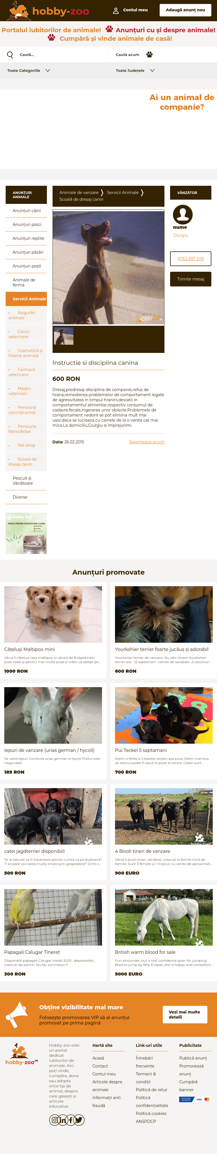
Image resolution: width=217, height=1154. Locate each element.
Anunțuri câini (27, 210)
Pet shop (26, 445)
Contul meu (104, 1074)
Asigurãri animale (21, 315)
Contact (100, 1066)
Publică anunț (193, 1058)
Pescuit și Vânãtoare (23, 481)
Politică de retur (152, 1089)
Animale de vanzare (79, 192)
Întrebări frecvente (145, 1062)
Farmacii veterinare (21, 372)
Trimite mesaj (190, 279)
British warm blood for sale (145, 952)
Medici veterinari (19, 391)
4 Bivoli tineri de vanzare (142, 851)
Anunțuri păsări (28, 252)
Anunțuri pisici (27, 224)
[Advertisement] (73, 129)
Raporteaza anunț (147, 442)
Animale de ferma (24, 282)
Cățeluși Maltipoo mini (29, 649)
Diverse (20, 497)
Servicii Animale (29, 298)
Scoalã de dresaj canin (22, 462)
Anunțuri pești (27, 266)
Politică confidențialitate (152, 1101)
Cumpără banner (188, 1085)
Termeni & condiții (146, 1077)
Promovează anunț (191, 1070)
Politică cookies (151, 1113)
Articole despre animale (107, 1085)
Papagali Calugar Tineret (32, 952)
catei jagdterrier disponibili (34, 851)
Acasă (98, 1058)
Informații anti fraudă (106, 1101)
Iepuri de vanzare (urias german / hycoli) (49, 750)
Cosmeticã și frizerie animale (25, 353)
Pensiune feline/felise (22, 429)
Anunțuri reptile (28, 238)
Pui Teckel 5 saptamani (141, 750)
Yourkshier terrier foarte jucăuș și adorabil (162, 649)
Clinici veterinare (19, 334)
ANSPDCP (146, 1121)
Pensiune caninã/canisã (22, 410)
